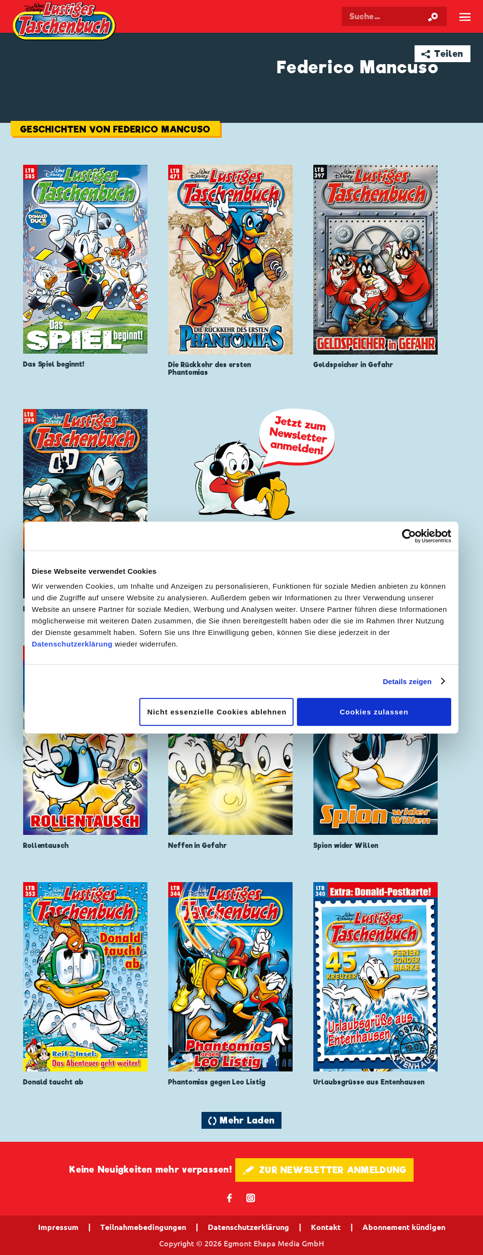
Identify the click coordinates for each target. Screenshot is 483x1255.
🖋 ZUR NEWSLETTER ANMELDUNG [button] (324, 1170)
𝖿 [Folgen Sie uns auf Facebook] (229, 1197)
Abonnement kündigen (403, 1227)
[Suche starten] (433, 16)
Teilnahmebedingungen (143, 1227)
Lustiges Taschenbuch (65, 22)
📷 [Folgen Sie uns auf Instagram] (250, 1197)
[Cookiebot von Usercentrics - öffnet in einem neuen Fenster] (409, 535)
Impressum (58, 1227)
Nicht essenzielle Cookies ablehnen (217, 712)
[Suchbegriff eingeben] (394, 16)
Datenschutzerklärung (72, 644)
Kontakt (326, 1227)
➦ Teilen (442, 54)
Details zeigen (407, 681)
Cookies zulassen (374, 712)
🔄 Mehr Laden (241, 1120)
